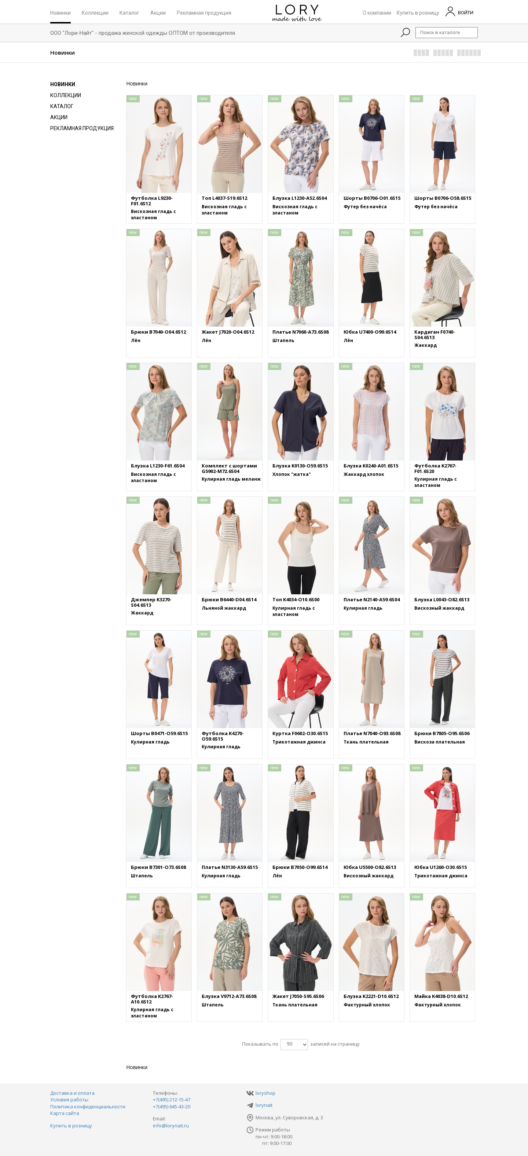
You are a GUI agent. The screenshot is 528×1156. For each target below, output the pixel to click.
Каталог (129, 12)
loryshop (265, 1093)
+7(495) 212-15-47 (171, 1099)
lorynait (264, 1105)
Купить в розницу (418, 12)
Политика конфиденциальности (87, 1106)
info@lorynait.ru (171, 1125)
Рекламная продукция (204, 12)
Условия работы (69, 1099)
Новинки (60, 12)
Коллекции (95, 12)
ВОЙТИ (459, 11)
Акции (158, 12)
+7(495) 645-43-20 (171, 1106)
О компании (377, 12)
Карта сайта (64, 1113)
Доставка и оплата (72, 1093)
